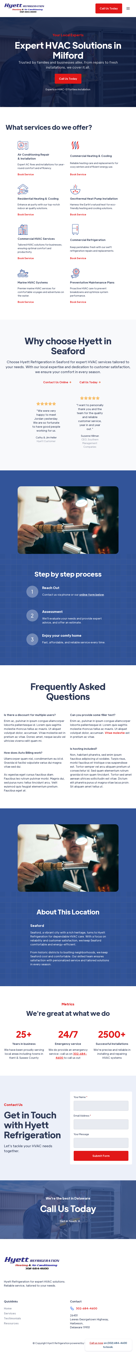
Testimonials (12, 1318)
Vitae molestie (115, 732)
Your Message (81, 1134)
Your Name (80, 1097)
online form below (91, 594)
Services (10, 1313)
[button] (128, 8)
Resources (11, 1323)
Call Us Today (68, 78)
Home (8, 1308)
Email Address (82, 1115)
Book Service (26, 174)
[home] (24, 8)
